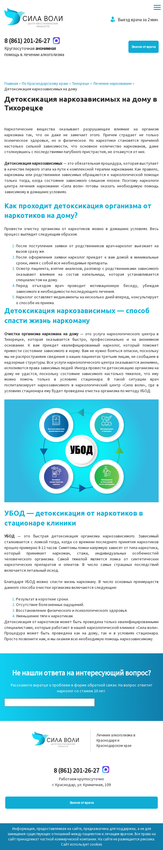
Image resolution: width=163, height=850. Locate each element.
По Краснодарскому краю (45, 83)
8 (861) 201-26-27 (27, 41)
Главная (11, 83)
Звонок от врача (143, 46)
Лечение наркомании (112, 83)
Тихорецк (80, 83)
